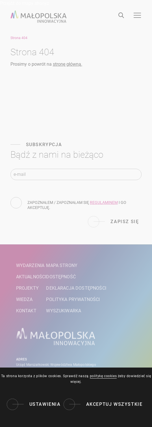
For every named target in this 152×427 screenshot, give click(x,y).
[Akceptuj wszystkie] (103, 404)
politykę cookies (103, 376)
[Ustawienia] (34, 404)
